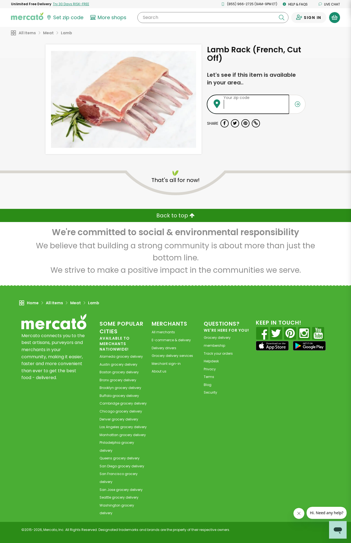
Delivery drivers (164, 348)
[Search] (212, 17)
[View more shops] (109, 17)
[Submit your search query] (281, 17)
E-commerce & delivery (171, 340)
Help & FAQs (295, 4)
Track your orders (218, 353)
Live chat (329, 4)
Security (210, 392)
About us (159, 371)
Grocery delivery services (172, 355)
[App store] (272, 346)
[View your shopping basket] (334, 17)
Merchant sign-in (166, 363)
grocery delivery (121, 356)
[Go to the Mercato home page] (27, 16)
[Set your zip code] (64, 17)
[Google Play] (309, 346)
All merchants (163, 332)
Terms (209, 376)
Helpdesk (211, 361)
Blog (207, 384)
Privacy (210, 369)
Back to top (175, 215)
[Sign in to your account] (308, 17)
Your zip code (236, 97)
